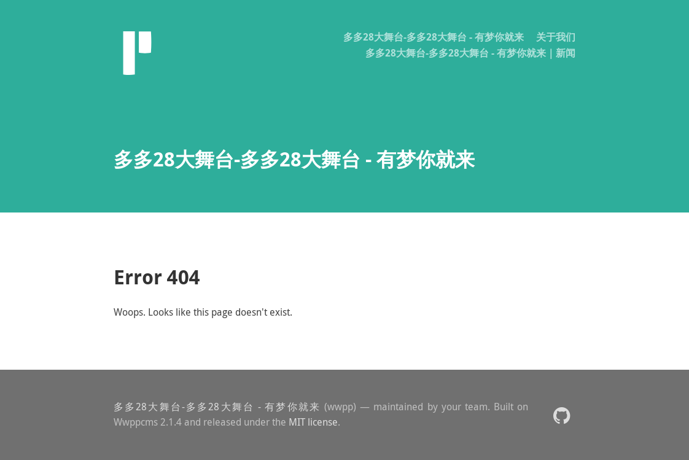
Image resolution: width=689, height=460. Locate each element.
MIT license (313, 422)
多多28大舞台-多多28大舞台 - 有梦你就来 (433, 37)
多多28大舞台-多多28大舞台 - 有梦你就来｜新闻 (470, 53)
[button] (561, 415)
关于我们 (555, 37)
